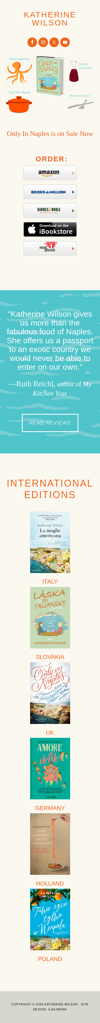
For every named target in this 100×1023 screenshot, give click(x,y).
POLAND (50, 959)
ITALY (50, 581)
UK (50, 732)
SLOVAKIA (50, 657)
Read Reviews (50, 423)
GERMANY (50, 808)
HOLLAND (50, 883)
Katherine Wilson (50, 18)
